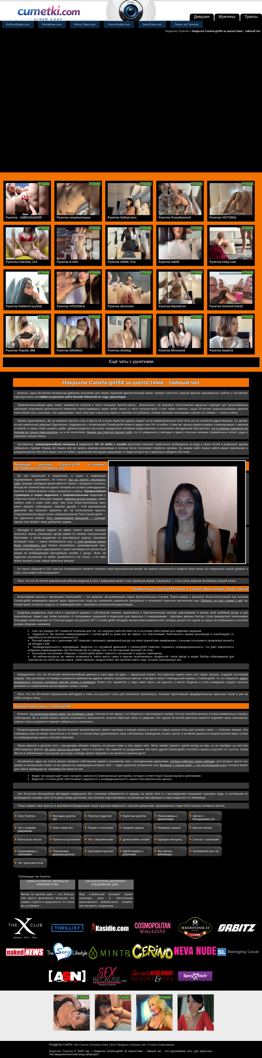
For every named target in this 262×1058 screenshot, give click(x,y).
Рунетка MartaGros (172, 306)
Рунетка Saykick (221, 350)
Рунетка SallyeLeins (122, 217)
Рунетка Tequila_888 (20, 350)
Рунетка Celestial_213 (21, 262)
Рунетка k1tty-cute (223, 262)
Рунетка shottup (119, 350)
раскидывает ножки (106, 694)
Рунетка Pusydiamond (175, 217)
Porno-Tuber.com (85, 24)
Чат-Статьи (81, 1044)
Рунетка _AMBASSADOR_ (24, 217)
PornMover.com (52, 24)
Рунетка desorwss (121, 306)
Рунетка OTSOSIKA (71, 306)
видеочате (86, 444)
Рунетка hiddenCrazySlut (24, 306)
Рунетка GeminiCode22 (226, 306)
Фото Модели (119, 1044)
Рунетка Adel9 (169, 262)
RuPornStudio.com (18, 24)
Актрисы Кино (100, 1044)
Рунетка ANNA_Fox (122, 262)
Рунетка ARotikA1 (70, 350)
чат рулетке (231, 749)
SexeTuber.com (152, 24)
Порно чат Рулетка (186, 24)
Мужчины (227, 17)
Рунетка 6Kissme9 (172, 350)
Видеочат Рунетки (177, 31)
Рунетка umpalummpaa (73, 217)
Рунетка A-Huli (67, 262)
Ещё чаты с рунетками (131, 361)
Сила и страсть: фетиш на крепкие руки (48, 883)
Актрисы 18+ (138, 1044)
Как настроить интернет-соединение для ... (106, 883)
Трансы (251, 17)
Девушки (202, 17)
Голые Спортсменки (161, 1044)
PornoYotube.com (119, 24)
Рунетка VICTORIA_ (224, 217)
